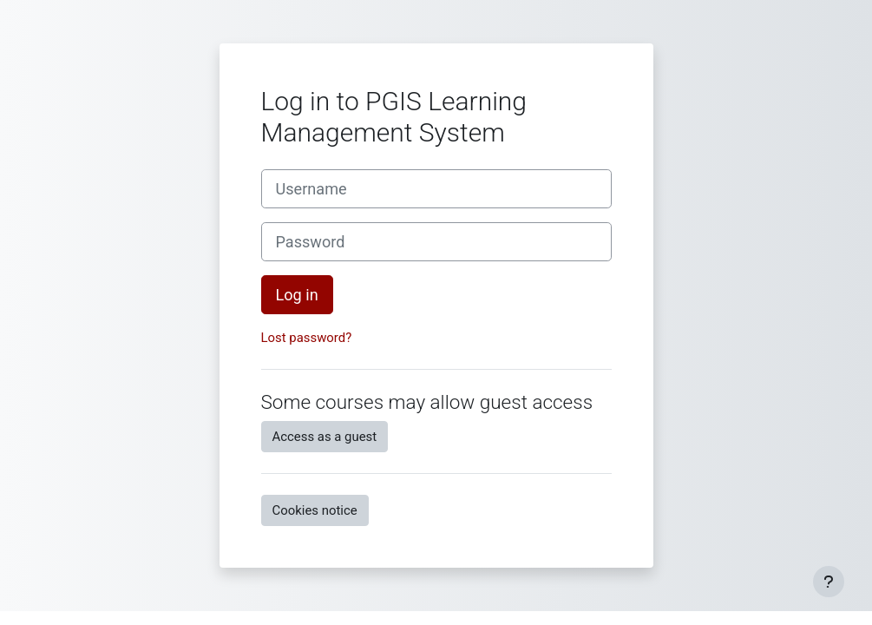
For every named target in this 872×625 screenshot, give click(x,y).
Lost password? (306, 337)
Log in (297, 295)
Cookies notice (314, 510)
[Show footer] (828, 581)
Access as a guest (324, 436)
